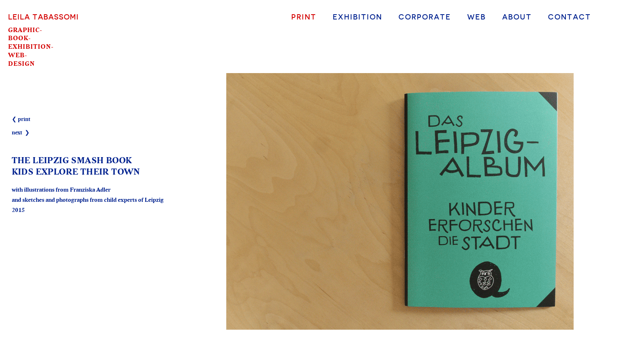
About (517, 16)
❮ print (21, 119)
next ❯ (21, 132)
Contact (569, 16)
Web (476, 16)
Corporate (425, 16)
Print (303, 16)
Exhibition (357, 16)
